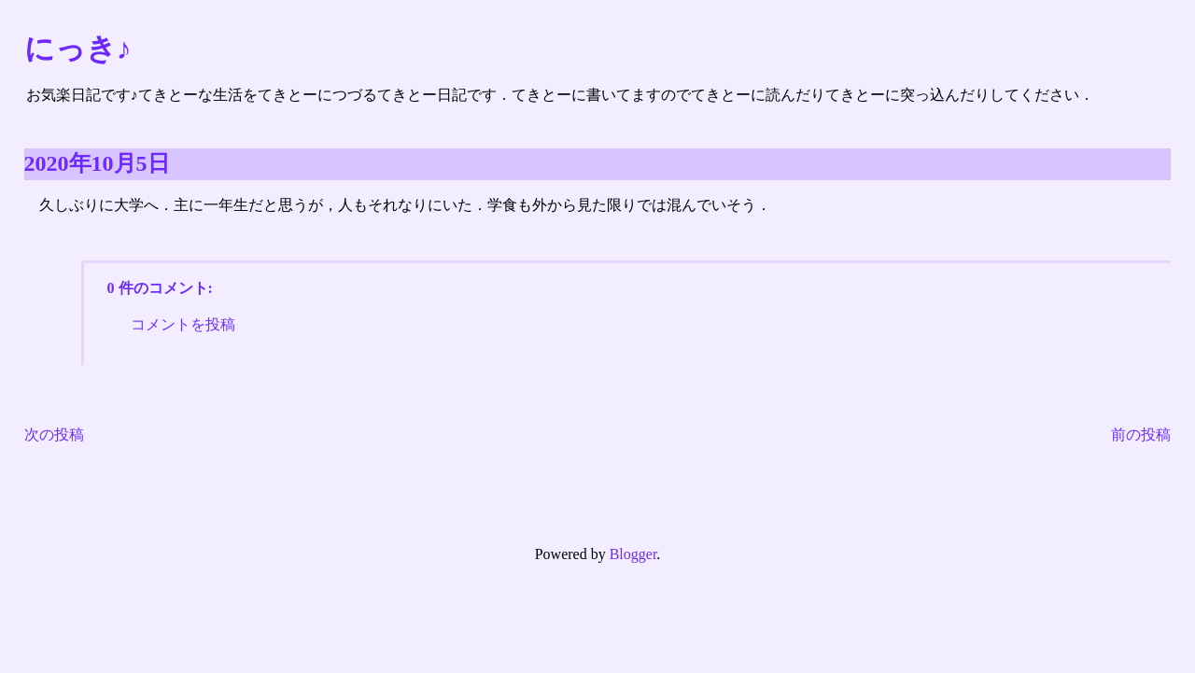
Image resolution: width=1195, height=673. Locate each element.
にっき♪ (78, 48)
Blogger (633, 554)
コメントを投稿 (183, 324)
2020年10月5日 (97, 163)
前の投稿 (1141, 434)
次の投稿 (54, 434)
